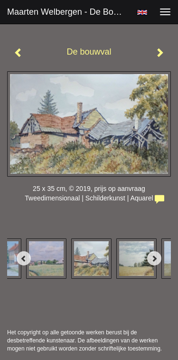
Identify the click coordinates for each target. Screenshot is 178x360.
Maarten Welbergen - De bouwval (68, 12)
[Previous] (24, 258)
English (142, 12)
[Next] (154, 258)
